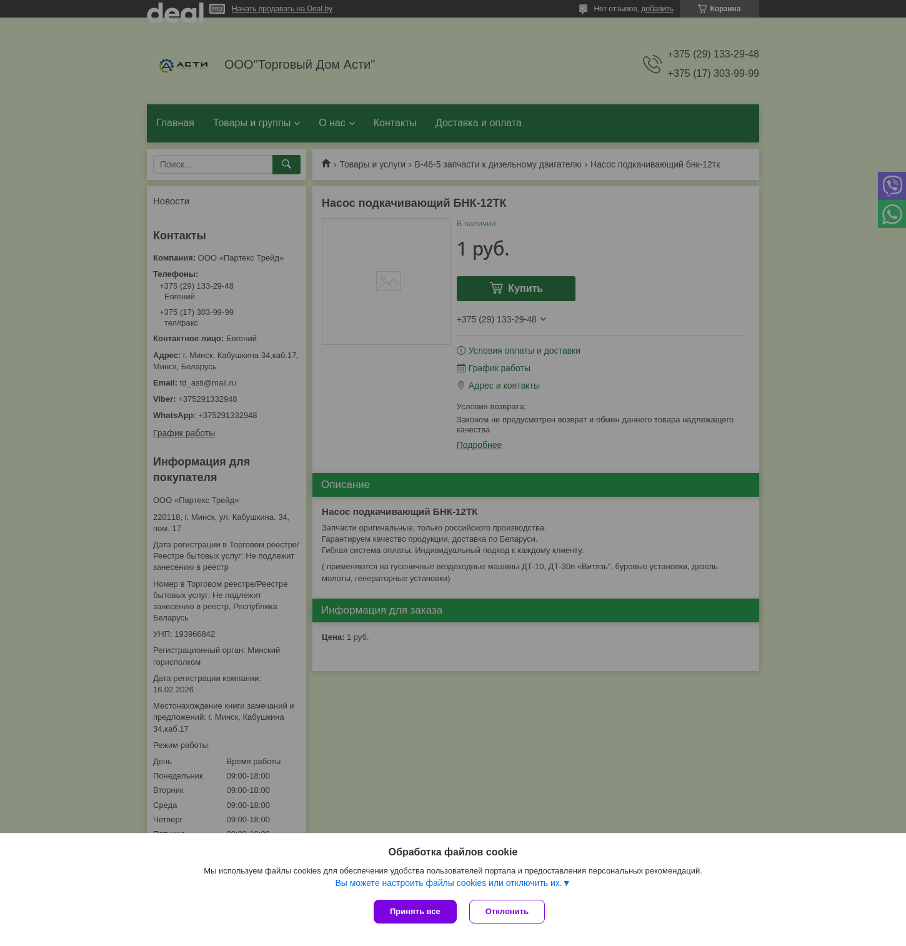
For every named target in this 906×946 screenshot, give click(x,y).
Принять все (415, 911)
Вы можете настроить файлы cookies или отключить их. (448, 883)
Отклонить (507, 911)
